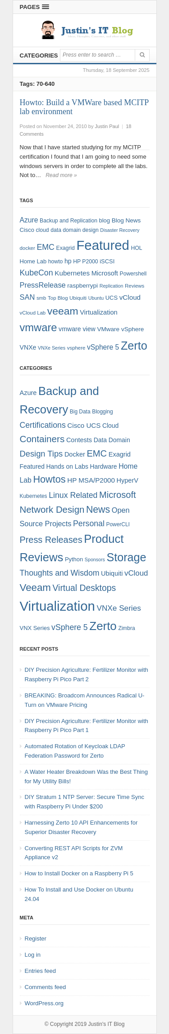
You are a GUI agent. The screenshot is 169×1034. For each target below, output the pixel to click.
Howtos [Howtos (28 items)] (49, 479)
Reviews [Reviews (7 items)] (134, 285)
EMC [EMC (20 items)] (46, 247)
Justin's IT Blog (106, 1024)
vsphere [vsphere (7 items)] (76, 348)
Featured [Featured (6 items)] (32, 466)
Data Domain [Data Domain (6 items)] (112, 440)
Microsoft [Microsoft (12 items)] (104, 273)
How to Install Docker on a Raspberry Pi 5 (79, 873)
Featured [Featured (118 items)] (102, 245)
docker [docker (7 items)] (27, 248)
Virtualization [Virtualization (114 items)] (57, 606)
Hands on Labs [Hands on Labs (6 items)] (67, 466)
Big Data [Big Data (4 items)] (80, 411)
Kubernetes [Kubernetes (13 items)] (72, 273)
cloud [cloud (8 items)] (42, 230)
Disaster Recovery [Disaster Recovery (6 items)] (119, 230)
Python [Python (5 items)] (74, 559)
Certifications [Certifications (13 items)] (43, 425)
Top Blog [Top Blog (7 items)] (58, 298)
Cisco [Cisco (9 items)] (27, 229)
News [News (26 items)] (98, 509)
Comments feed (45, 987)
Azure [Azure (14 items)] (29, 220)
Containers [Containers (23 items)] (42, 439)
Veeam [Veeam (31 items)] (35, 587)
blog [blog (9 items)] (104, 220)
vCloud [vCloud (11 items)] (136, 573)
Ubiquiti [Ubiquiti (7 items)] (78, 298)
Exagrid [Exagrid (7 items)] (120, 454)
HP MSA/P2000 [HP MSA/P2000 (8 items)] (91, 480)
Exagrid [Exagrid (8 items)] (65, 248)
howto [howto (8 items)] (55, 261)
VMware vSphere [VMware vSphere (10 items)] (120, 329)
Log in (33, 954)
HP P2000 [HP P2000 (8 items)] (85, 261)
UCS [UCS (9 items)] (111, 297)
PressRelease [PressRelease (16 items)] (43, 285)
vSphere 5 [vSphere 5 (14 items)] (103, 347)
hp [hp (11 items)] (68, 261)
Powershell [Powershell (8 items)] (133, 274)
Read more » (61, 175)
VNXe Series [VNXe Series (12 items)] (119, 608)
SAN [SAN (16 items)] (27, 297)
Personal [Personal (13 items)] (89, 523)
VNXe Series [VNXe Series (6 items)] (51, 348)
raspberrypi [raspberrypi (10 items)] (82, 285)
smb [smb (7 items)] (41, 298)
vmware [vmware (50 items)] (38, 327)
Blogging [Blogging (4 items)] (102, 411)
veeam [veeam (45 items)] (62, 311)
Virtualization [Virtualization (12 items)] (98, 312)
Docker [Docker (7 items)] (74, 454)
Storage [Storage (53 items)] (126, 557)
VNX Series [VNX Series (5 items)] (35, 628)
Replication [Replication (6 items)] (111, 285)
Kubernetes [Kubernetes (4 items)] (33, 496)
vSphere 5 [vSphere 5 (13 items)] (69, 627)
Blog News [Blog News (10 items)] (126, 220)
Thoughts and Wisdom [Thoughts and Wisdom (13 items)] (60, 572)
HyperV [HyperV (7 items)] (127, 480)
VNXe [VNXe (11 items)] (28, 347)
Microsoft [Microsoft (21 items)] (117, 495)
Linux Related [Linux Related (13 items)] (73, 495)
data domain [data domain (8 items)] (65, 230)
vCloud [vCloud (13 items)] (130, 297)
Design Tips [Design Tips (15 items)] (41, 453)
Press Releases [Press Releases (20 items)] (51, 540)
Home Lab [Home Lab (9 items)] (33, 261)
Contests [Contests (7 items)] (79, 440)
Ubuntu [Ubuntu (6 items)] (96, 298)
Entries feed (40, 970)
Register (35, 938)
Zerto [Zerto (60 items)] (102, 626)
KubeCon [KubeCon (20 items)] (36, 272)
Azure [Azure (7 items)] (28, 392)
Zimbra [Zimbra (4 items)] (126, 628)
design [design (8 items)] (90, 230)
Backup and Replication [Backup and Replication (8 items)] (68, 220)
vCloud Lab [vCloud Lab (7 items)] (33, 312)
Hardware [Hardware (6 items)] (103, 466)
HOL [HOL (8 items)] (136, 248)
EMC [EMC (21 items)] (97, 453)
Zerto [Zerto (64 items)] (134, 345)
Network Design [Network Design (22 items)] (52, 510)
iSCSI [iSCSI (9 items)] (107, 261)
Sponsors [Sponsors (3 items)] (95, 559)
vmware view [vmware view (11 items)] (77, 329)
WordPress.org (44, 1003)
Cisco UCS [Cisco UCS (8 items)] (83, 425)
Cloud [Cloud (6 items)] (110, 425)
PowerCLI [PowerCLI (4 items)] (118, 524)
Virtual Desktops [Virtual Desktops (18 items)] (84, 588)
